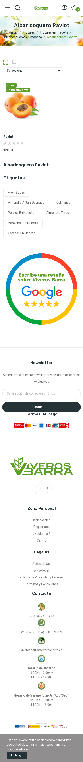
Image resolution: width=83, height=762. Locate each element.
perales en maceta (21, 213)
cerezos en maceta (21, 233)
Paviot (8, 137)
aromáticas (16, 192)
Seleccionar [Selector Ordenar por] (34, 70)
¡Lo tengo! (16, 755)
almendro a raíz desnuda (26, 203)
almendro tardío (58, 213)
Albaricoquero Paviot (26, 165)
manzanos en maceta (23, 223)
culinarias (63, 203)
